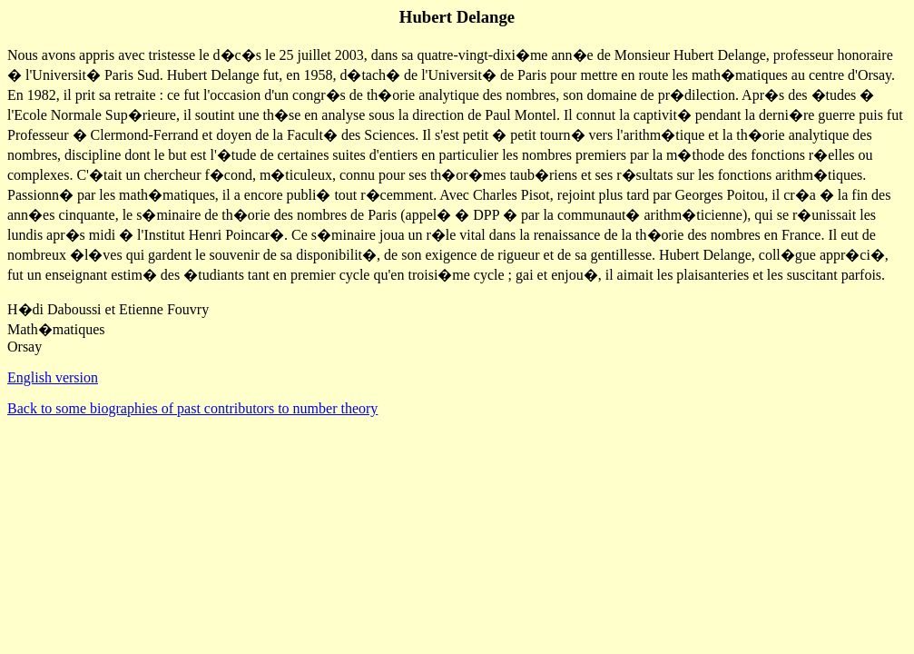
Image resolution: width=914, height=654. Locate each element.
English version (52, 377)
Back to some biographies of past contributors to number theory (192, 408)
